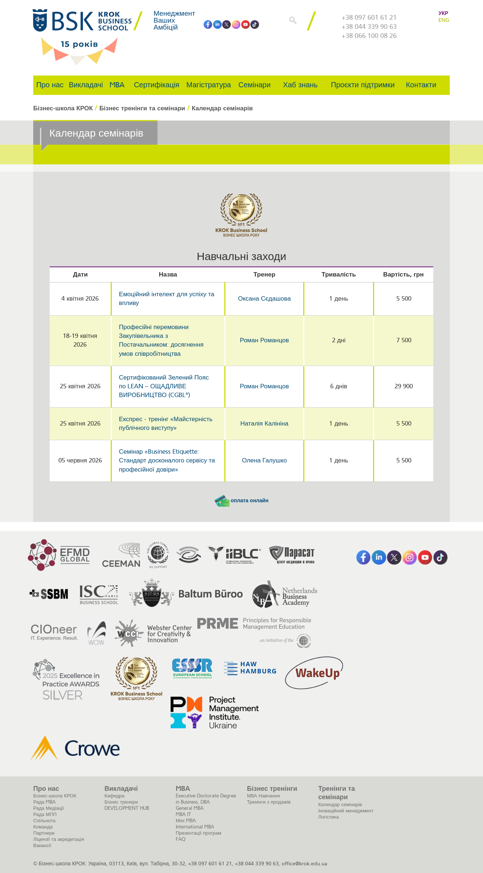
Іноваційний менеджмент (345, 810)
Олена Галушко (264, 460)
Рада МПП (45, 814)
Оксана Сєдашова (264, 298)
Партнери (43, 833)
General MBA (190, 808)
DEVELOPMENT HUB (126, 808)
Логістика (328, 817)
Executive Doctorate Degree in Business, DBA (206, 799)
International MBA (195, 827)
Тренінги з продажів (268, 802)
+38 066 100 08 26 (369, 35)
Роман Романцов (264, 340)
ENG (443, 20)
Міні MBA (186, 820)
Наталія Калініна (264, 423)
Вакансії (42, 845)
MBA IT (183, 814)
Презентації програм (198, 833)
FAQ (181, 839)
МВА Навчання (263, 795)
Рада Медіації (48, 808)
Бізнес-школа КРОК (54, 795)
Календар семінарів (340, 804)
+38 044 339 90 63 (369, 26)
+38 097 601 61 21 (369, 17)
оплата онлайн (241, 500)
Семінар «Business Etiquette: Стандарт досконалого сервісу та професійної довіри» (167, 460)
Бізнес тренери (121, 802)
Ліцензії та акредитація (58, 839)
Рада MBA (44, 802)
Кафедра (114, 795)
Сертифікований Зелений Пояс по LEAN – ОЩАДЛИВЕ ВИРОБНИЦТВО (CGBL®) (164, 386)
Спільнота (44, 820)
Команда (43, 827)
